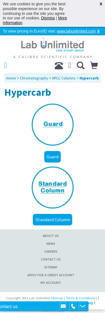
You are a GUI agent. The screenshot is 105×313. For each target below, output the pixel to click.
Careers (50, 251)
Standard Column (52, 219)
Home (11, 78)
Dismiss (48, 18)
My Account (51, 282)
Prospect (59, 311)
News (50, 243)
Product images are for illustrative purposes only (51, 303)
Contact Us (51, 259)
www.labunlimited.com (76, 31)
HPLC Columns (64, 78)
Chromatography (34, 78)
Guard (53, 157)
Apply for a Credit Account (50, 275)
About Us (51, 236)
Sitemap (50, 267)
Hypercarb (89, 78)
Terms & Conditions (80, 298)
